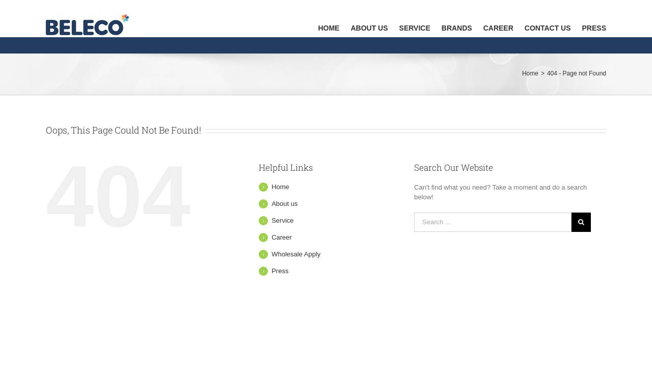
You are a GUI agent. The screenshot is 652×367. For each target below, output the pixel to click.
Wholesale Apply (295, 254)
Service (282, 220)
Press (279, 271)
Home (280, 187)
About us (284, 203)
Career (281, 237)
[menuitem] (284, 18)
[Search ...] (493, 222)
